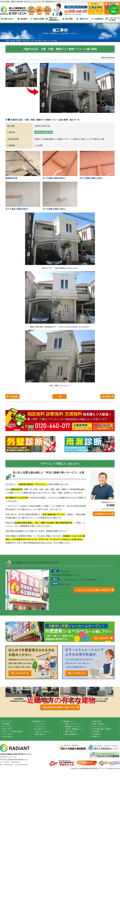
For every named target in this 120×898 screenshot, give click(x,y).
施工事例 (67, 18)
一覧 (59, 396)
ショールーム (8, 726)
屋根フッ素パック (70, 731)
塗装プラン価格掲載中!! (52, 18)
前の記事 (106, 396)
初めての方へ (7, 18)
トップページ (8, 721)
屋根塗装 (48, 132)
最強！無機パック (40, 734)
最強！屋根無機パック (72, 734)
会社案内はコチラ (103, 513)
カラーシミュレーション (101, 726)
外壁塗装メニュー (39, 721)
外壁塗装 (39, 132)
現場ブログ (82, 18)
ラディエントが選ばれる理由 (13, 731)
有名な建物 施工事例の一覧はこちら (59, 707)
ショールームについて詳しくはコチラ (93, 589)
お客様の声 (97, 18)
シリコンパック (40, 724)
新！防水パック (40, 729)
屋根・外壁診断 (99, 724)
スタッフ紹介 (8, 734)
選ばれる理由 (37, 18)
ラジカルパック (40, 726)
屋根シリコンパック (71, 724)
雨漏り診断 (97, 721)
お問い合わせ (8, 737)
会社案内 (22, 18)
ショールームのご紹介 (112, 18)
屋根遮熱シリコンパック (73, 726)
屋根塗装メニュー (69, 721)
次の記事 (14, 396)
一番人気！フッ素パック (43, 731)
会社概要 (6, 724)
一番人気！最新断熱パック (73, 729)
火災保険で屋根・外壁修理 (102, 729)
